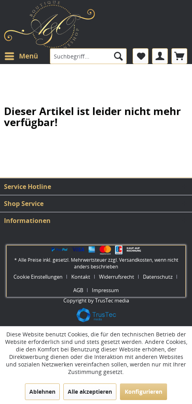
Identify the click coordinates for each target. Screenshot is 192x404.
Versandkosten (135, 260)
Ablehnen (42, 391)
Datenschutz (158, 276)
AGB (78, 290)
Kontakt (80, 276)
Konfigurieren (143, 391)
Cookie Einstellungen (38, 276)
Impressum (105, 290)
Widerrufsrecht (116, 276)
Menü (21, 55)
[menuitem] (21, 56)
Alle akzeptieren (90, 391)
